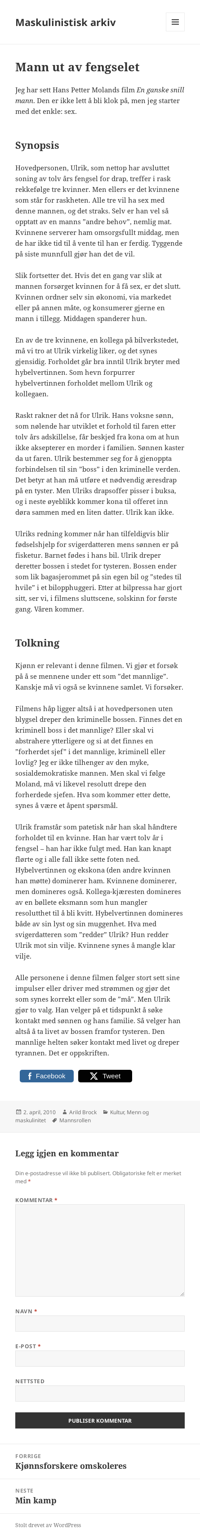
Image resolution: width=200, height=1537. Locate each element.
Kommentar (36, 1200)
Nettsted (29, 1381)
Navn (26, 1311)
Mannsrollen (75, 1120)
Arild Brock (83, 1112)
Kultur (117, 1112)
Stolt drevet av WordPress (48, 1525)
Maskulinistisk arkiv (65, 22)
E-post (28, 1346)
